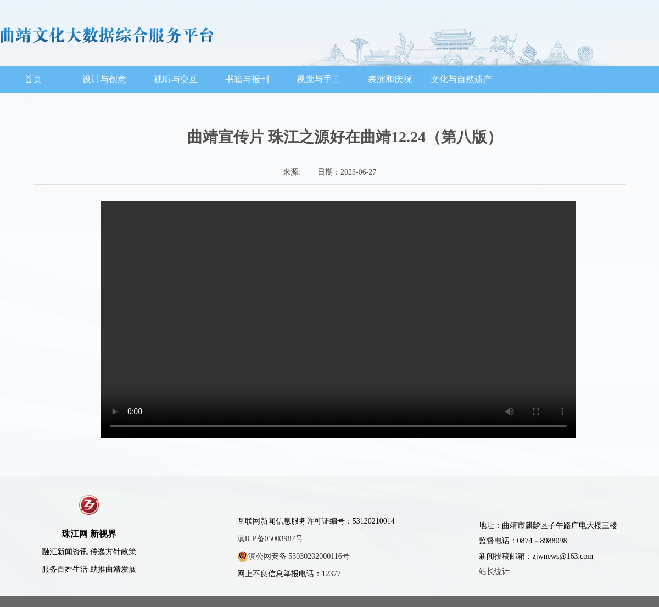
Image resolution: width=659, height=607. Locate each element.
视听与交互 (176, 79)
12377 (331, 574)
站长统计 (494, 571)
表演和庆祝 (390, 79)
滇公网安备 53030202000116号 (293, 556)
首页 (33, 79)
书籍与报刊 (247, 79)
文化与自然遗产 (461, 79)
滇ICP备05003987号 (270, 539)
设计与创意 (104, 79)
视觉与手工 (318, 79)
